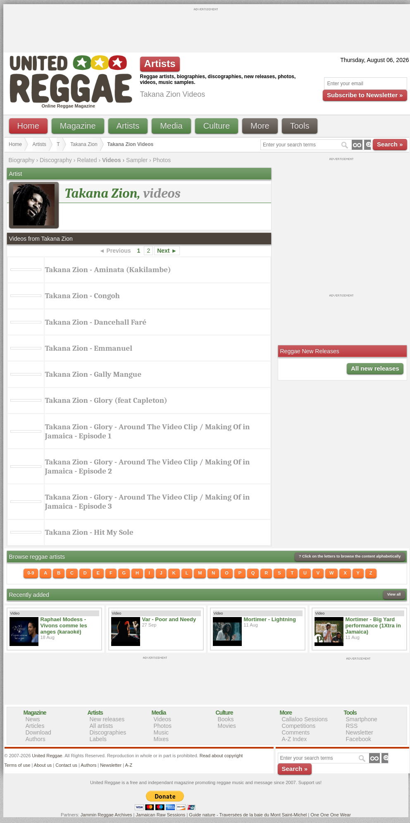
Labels (98, 739)
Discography (56, 160)
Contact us (66, 765)
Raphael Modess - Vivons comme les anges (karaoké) (64, 625)
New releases (107, 719)
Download (38, 732)
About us (43, 765)
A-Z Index (294, 739)
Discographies (108, 732)
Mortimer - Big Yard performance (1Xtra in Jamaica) (373, 625)
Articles (35, 726)
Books (226, 719)
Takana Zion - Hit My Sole (89, 532)
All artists (101, 726)
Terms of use (18, 765)
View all (394, 594)
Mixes (161, 739)
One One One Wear (330, 814)
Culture (216, 125)
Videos (163, 719)
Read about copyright (221, 755)
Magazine (78, 125)
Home (28, 125)
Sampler (137, 160)
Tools (300, 125)
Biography (22, 160)
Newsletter (359, 732)
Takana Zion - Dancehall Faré (96, 322)
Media (171, 125)
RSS (352, 726)
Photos (162, 160)
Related (87, 160)
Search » (390, 144)
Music (161, 732)
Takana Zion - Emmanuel (89, 348)
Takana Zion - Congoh (82, 295)
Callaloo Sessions (305, 719)
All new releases (375, 368)
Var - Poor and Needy (169, 619)
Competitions (299, 726)
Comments (296, 732)
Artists (128, 125)
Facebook (358, 739)
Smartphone (361, 719)
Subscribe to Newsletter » (365, 94)
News (33, 719)
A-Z (128, 765)
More (259, 125)
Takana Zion (83, 144)
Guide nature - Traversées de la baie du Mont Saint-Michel (248, 814)
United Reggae (47, 755)
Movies (227, 726)
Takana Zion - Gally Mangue (93, 374)
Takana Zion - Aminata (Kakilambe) (108, 269)
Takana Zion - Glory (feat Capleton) (106, 400)
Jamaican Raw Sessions (161, 814)
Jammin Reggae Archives (106, 814)
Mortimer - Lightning (270, 619)
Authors (35, 739)
